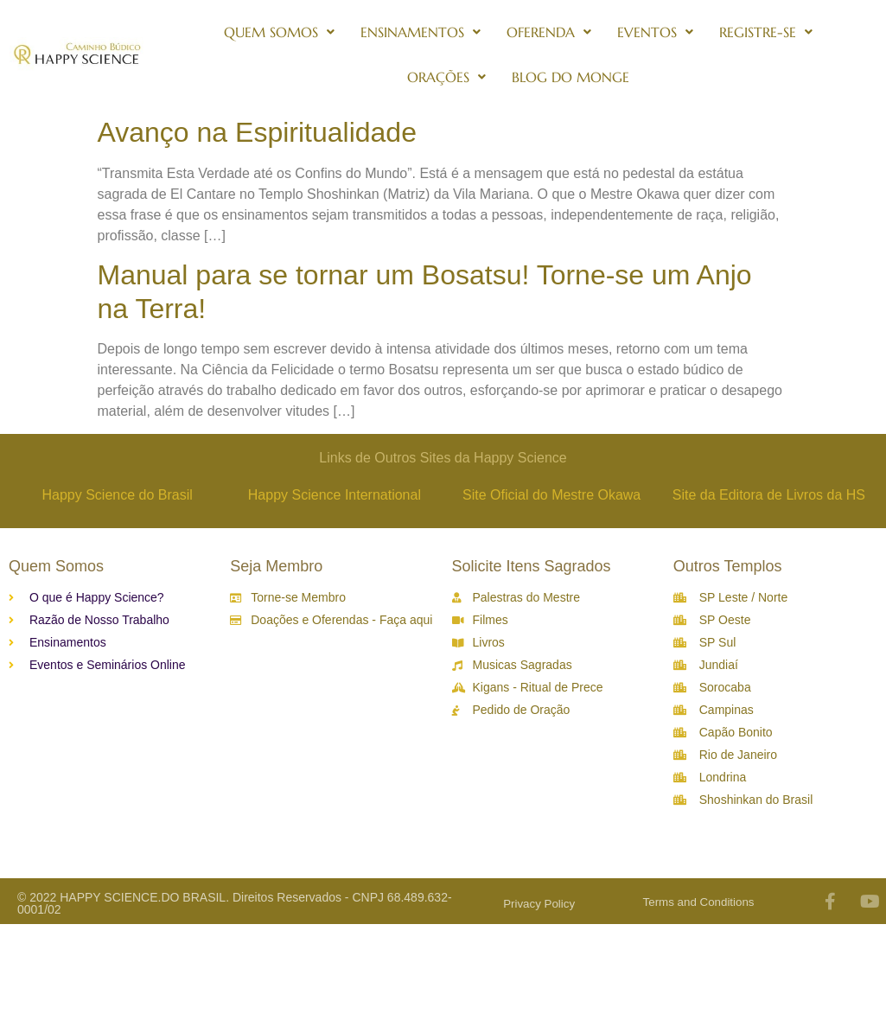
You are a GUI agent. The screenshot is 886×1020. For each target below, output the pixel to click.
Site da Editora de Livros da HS (768, 495)
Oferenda (549, 32)
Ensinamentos (420, 32)
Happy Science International (334, 495)
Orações (446, 77)
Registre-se (766, 32)
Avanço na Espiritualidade (257, 132)
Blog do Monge (570, 77)
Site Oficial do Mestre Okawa (551, 495)
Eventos (655, 32)
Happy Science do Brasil (116, 495)
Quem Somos (279, 32)
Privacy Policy (539, 903)
